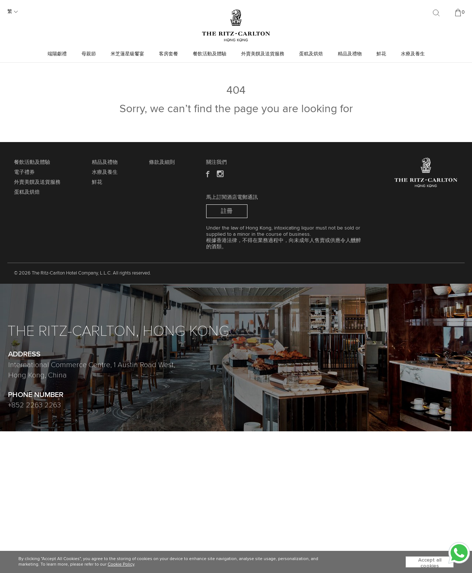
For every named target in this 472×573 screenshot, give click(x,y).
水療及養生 (413, 54)
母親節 (88, 54)
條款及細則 (162, 162)
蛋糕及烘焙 (311, 54)
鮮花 (381, 54)
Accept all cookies (429, 562)
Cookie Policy (121, 564)
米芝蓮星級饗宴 (127, 54)
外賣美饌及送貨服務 (262, 54)
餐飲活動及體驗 (209, 54)
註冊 (227, 211)
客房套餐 (168, 54)
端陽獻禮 (57, 54)
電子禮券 (24, 172)
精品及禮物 (350, 54)
